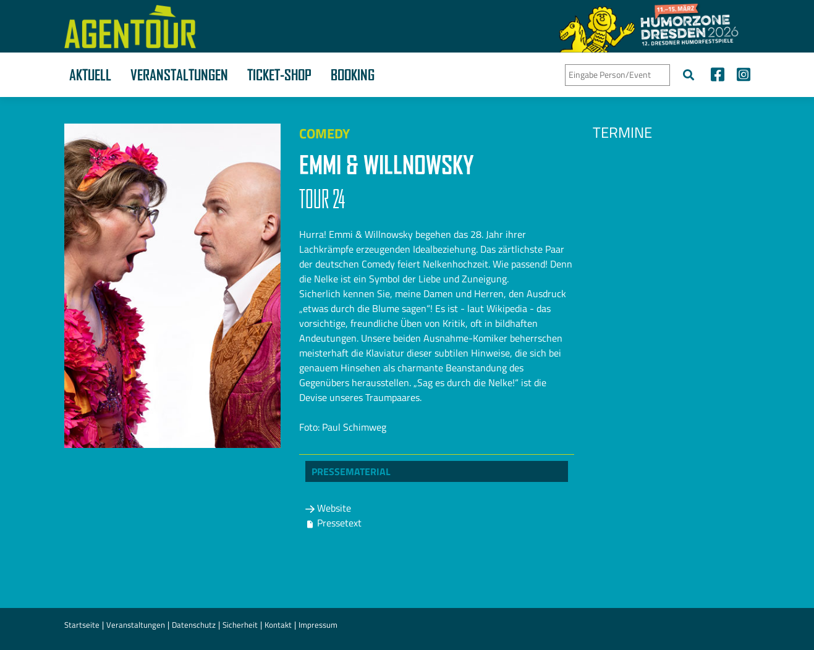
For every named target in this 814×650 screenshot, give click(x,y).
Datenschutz (194, 624)
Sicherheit (240, 624)
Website (328, 507)
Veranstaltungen (179, 74)
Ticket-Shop (279, 74)
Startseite (82, 624)
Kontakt (278, 624)
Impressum (318, 624)
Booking (353, 74)
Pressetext (333, 522)
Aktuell (90, 74)
